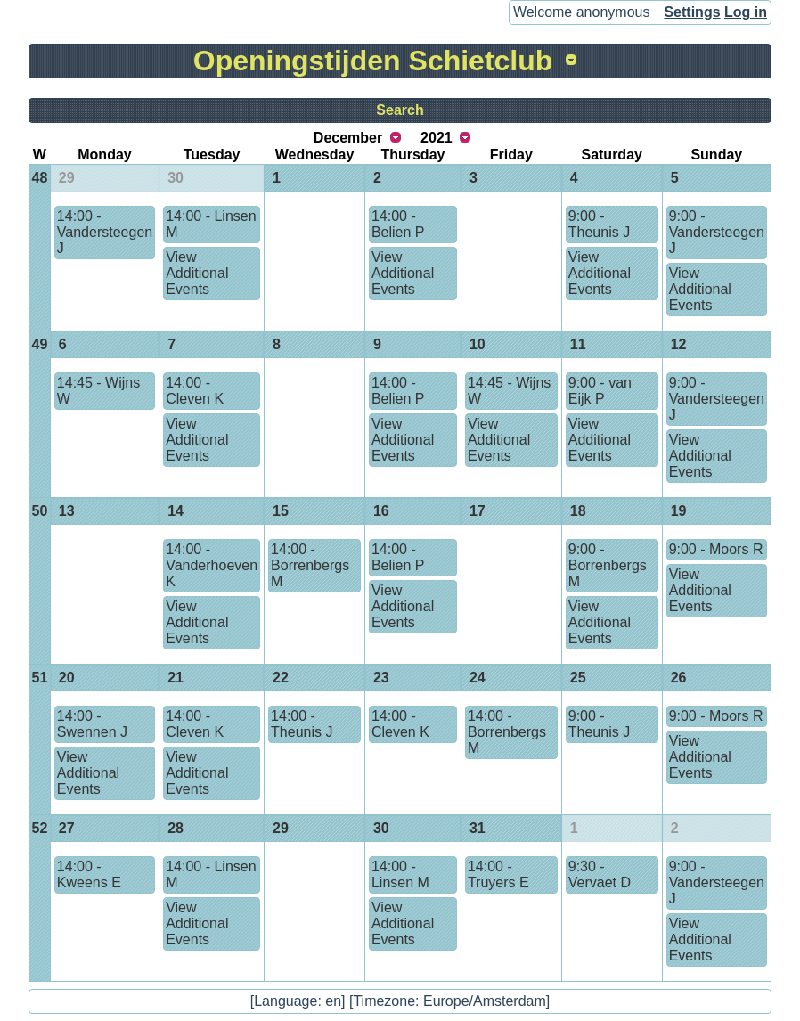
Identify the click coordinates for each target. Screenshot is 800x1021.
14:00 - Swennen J (92, 723)
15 (281, 511)
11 (578, 344)
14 (175, 511)
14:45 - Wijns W (98, 390)
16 (381, 511)
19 (679, 511)
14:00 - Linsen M (211, 224)
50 (40, 511)
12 (679, 344)
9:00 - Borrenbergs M (607, 565)
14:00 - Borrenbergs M (310, 565)
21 (175, 677)
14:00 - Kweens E (89, 874)
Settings (692, 12)
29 (67, 177)
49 (40, 344)
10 (477, 344)
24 (477, 677)
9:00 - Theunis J (599, 224)
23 (381, 677)
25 (578, 677)
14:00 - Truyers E (498, 874)
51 (40, 677)
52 (40, 828)
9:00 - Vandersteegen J (716, 232)
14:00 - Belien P (398, 224)
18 (578, 511)
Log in (745, 12)
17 (477, 511)
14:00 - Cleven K (195, 390)
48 (40, 177)
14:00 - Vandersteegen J (104, 232)
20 (67, 677)
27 (67, 828)
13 (67, 511)
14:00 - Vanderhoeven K (211, 565)
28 (175, 828)
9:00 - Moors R (716, 549)
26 (679, 677)
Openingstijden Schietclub (373, 61)
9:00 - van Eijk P (600, 390)
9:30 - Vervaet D (599, 874)
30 (175, 177)
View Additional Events (197, 273)
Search (399, 110)
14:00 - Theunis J (301, 723)
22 (281, 677)
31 (477, 828)
